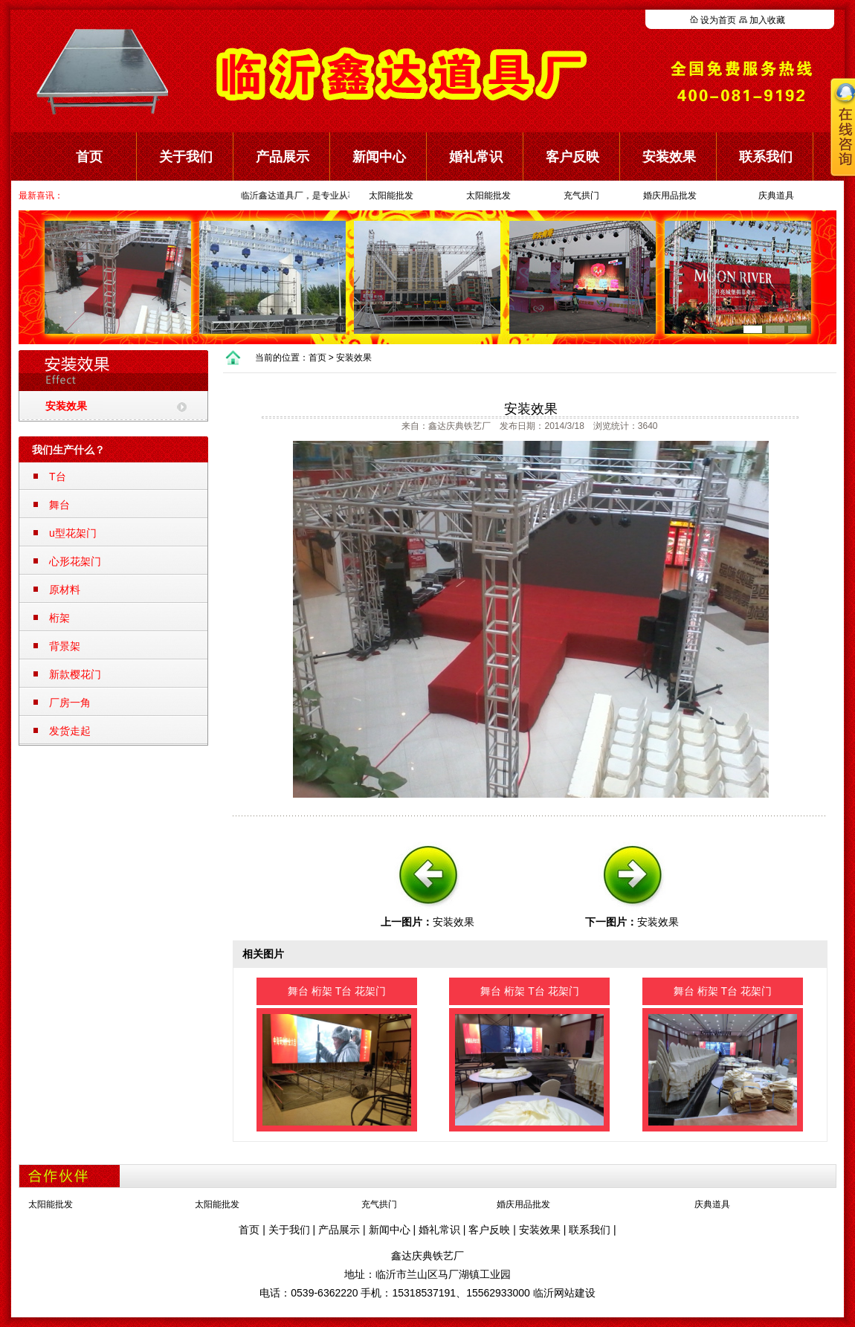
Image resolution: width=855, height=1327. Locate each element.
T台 (57, 476)
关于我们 (186, 156)
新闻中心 (379, 156)
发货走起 (70, 731)
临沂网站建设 (564, 1293)
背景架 (64, 646)
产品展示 (282, 156)
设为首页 (718, 20)
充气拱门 (581, 195)
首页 (89, 156)
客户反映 (572, 156)
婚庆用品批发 (670, 195)
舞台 (59, 505)
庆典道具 (776, 195)
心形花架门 (75, 561)
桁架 (59, 618)
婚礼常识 (476, 156)
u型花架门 (73, 533)
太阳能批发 (391, 195)
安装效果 (669, 156)
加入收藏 (767, 20)
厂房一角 (70, 702)
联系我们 (589, 1230)
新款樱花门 (75, 674)
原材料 (64, 589)
